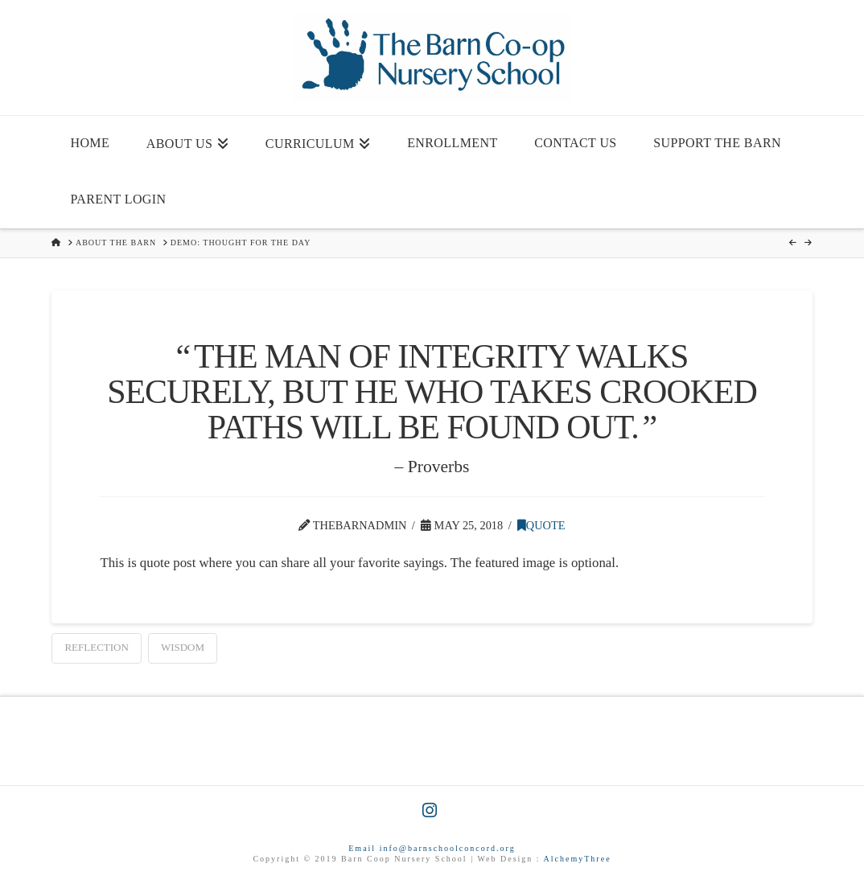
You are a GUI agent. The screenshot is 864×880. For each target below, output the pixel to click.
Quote (541, 525)
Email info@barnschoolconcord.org (431, 848)
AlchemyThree (577, 858)
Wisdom (182, 647)
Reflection (96, 647)
